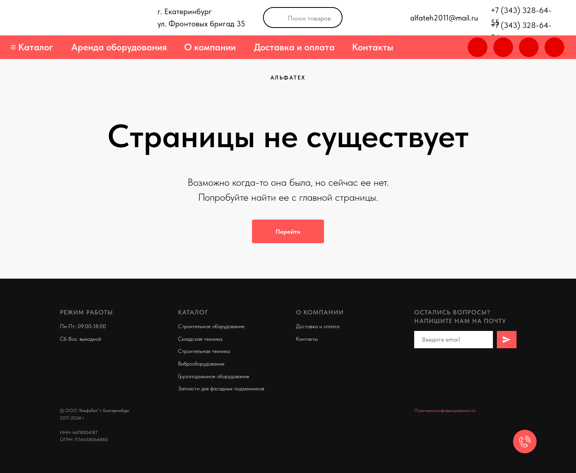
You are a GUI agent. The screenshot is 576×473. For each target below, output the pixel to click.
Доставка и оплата (294, 47)
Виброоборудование (201, 363)
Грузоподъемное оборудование (213, 376)
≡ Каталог (31, 47)
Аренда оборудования (119, 47)
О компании (210, 47)
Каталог (193, 312)
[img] (554, 47)
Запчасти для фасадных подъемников (221, 388)
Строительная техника (204, 351)
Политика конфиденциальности (445, 410)
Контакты (372, 47)
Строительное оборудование (211, 326)
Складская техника (200, 339)
